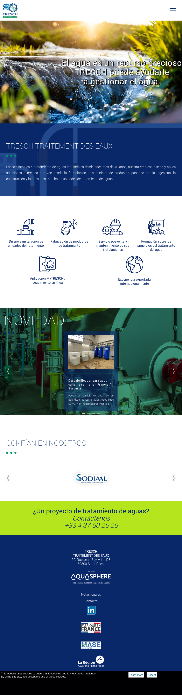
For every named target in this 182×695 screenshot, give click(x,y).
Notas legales (91, 594)
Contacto (91, 601)
